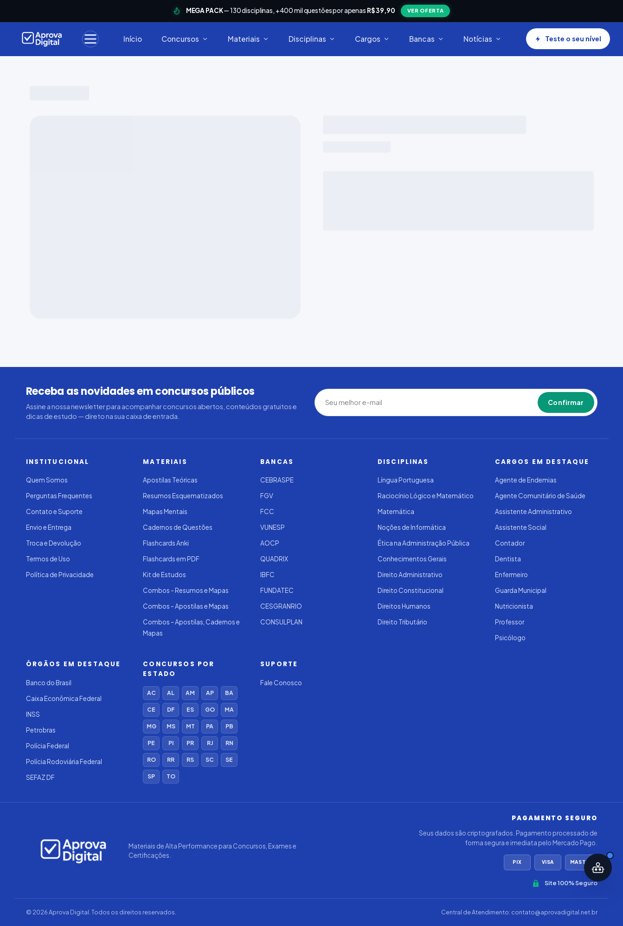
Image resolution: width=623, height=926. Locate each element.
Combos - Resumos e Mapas (186, 590)
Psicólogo (510, 638)
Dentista (508, 559)
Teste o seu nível (568, 38)
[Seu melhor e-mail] (367, 402)
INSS (33, 714)
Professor (509, 622)
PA (209, 726)
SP (151, 776)
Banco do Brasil (48, 683)
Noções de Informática (412, 527)
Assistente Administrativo (533, 511)
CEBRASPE (277, 480)
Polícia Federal (47, 746)
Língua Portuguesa (406, 480)
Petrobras (41, 730)
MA (229, 709)
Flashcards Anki (166, 543)
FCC (267, 511)
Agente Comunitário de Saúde (540, 496)
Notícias (482, 38)
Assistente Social (520, 527)
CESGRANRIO (281, 606)
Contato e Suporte (54, 511)
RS (190, 759)
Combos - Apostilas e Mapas (186, 606)
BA (229, 692)
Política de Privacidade (60, 575)
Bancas (426, 38)
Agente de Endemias (526, 480)
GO (210, 709)
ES (190, 709)
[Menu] (90, 39)
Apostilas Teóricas (170, 480)
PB (229, 726)
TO (171, 776)
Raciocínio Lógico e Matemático (426, 496)
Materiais (248, 38)
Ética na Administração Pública (423, 543)
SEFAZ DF (40, 777)
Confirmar (566, 402)
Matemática (396, 511)
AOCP (269, 543)
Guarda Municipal (520, 590)
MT (190, 726)
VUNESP (272, 527)
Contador (510, 543)
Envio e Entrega (48, 527)
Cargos (372, 38)
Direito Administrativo (410, 575)
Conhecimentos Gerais (412, 559)
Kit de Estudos (164, 575)
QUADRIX (274, 559)
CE (151, 709)
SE (229, 759)
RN (229, 743)
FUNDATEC (277, 590)
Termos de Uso (48, 559)
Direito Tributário (402, 622)
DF (171, 709)
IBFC (267, 575)
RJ (210, 743)
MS (171, 726)
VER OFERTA (425, 10)
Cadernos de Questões (177, 527)
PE (151, 743)
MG (151, 726)
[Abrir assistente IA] (598, 867)
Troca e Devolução (53, 543)
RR (170, 759)
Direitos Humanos (404, 606)
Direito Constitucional (410, 590)
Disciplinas (312, 38)
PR (190, 743)
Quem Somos (47, 480)
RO (151, 759)
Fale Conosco (281, 683)
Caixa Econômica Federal (64, 698)
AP (210, 692)
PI (170, 743)
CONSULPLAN (281, 622)
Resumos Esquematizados (183, 496)
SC (210, 759)
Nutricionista (514, 606)
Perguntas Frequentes (59, 496)
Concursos (184, 38)
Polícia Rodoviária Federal (64, 761)
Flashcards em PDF (171, 559)
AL (170, 692)
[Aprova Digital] (42, 39)
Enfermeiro (511, 575)
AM (190, 692)
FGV (266, 496)
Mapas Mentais (165, 511)
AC (151, 692)
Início (132, 38)
